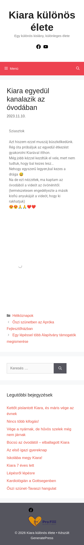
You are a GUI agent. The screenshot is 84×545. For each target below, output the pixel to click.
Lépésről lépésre (21, 473)
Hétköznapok (23, 316)
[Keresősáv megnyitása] (78, 68)
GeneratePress (42, 538)
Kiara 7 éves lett (20, 465)
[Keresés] (60, 368)
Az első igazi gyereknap (27, 450)
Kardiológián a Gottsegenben (31, 481)
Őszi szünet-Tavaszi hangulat (31, 488)
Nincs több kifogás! (23, 421)
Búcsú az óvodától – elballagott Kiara (38, 442)
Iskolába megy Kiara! (24, 458)
